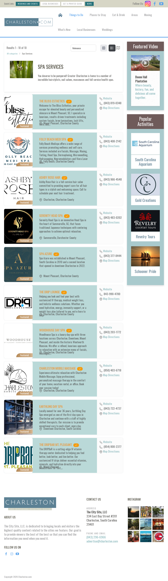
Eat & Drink (118, 15)
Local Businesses (50, 3)
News (89, 3)
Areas (134, 15)
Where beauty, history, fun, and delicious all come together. (145, 91)
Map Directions (111, 108)
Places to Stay (98, 15)
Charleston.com (25, 576)
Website (107, 98)
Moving (148, 15)
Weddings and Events (28, 3)
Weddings (107, 29)
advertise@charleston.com (102, 541)
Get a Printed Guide (72, 3)
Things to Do (76, 15)
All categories (12, 53)
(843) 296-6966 (96, 537)
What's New (64, 29)
